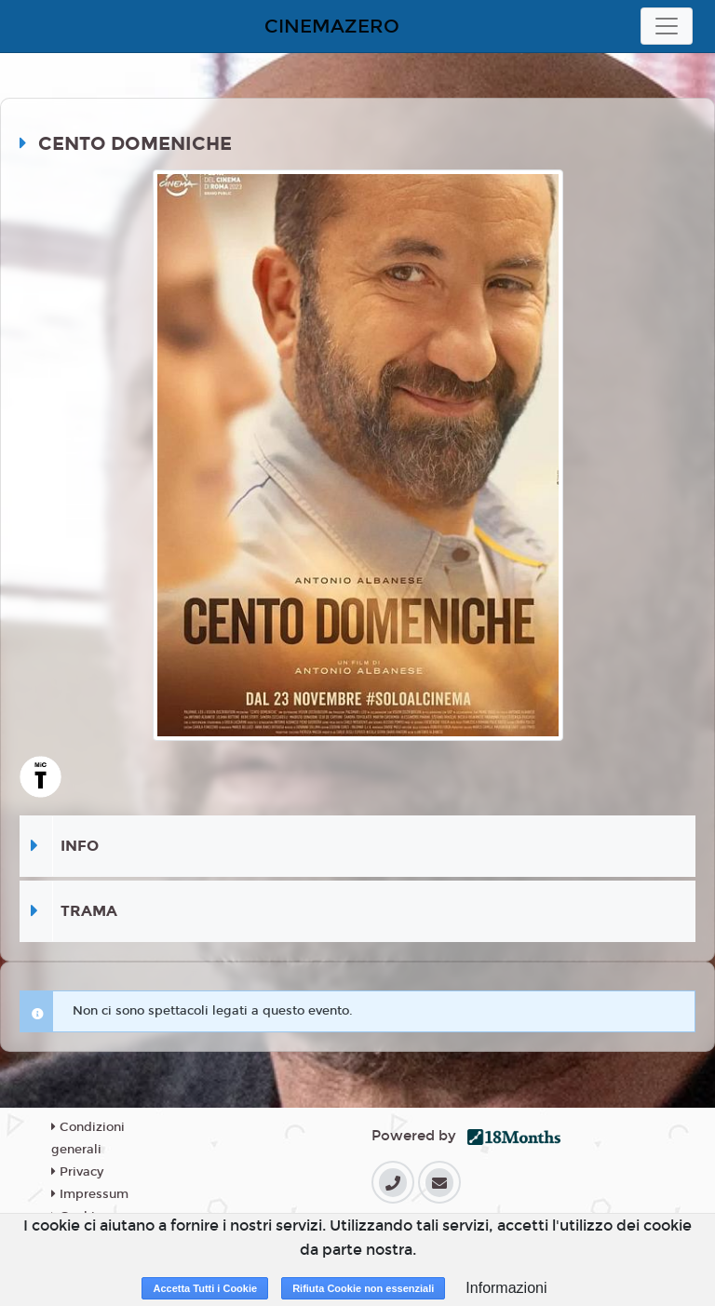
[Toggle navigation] (667, 26)
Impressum (89, 1194)
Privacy (77, 1172)
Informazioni (505, 1288)
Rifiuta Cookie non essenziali (363, 1288)
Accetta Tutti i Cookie (205, 1288)
